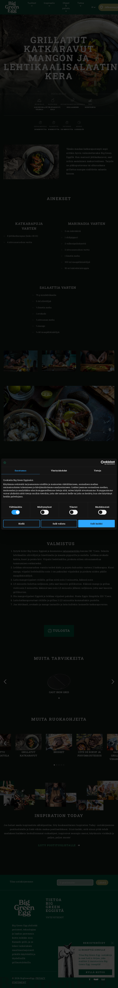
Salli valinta (59, 523)
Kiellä (21, 523)
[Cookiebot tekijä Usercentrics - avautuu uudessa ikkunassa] (102, 462)
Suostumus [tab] (20, 470)
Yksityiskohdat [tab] (59, 470)
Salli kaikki (96, 523)
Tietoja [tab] (97, 470)
